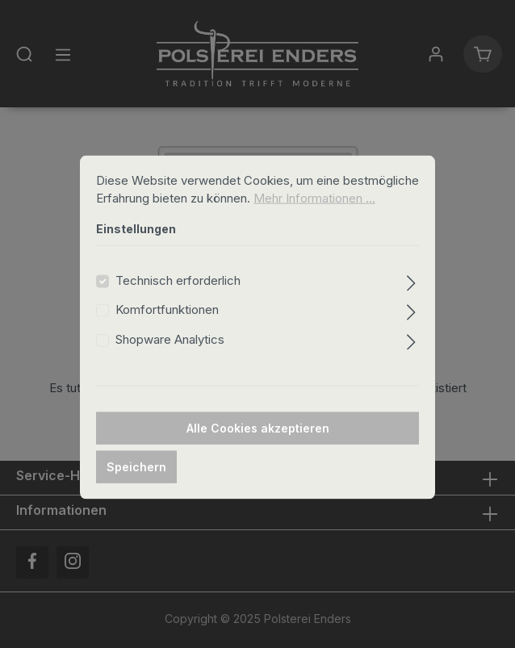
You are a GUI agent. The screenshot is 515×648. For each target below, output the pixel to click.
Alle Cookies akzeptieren (257, 444)
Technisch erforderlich (178, 295)
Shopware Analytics (169, 354)
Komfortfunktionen (167, 325)
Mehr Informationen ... (314, 214)
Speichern (136, 483)
